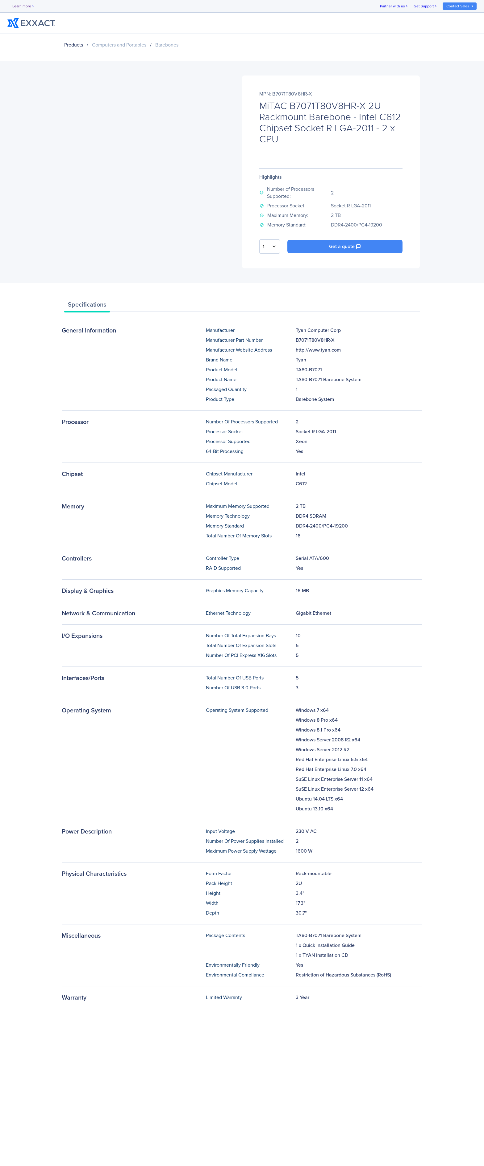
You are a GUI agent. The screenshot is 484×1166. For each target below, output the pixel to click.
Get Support (426, 6)
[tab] (87, 306)
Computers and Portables (119, 44)
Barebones (166, 44)
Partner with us (394, 6)
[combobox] (269, 246)
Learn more (23, 6)
